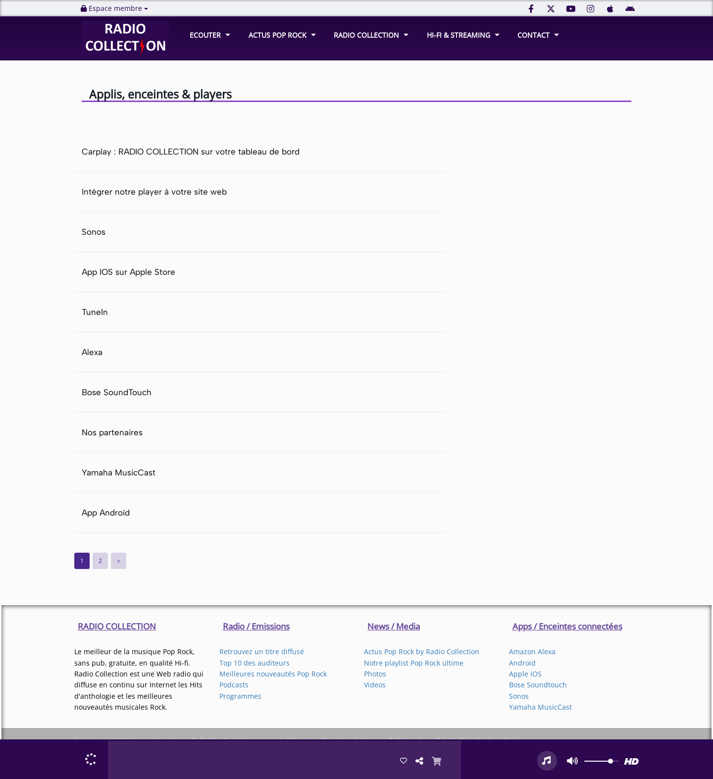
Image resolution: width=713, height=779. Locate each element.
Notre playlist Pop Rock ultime (413, 663)
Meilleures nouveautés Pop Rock (273, 673)
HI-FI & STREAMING (458, 35)
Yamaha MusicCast (540, 707)
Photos (375, 673)
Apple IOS (525, 673)
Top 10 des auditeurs (254, 663)
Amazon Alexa (532, 651)
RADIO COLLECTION (366, 35)
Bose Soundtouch (538, 684)
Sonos (519, 696)
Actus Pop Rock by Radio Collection (421, 651)
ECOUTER (205, 35)
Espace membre (114, 8)
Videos (375, 684)
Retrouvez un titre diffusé (261, 651)
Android (522, 663)
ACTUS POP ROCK (277, 35)
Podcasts (234, 684)
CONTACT (533, 35)
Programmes (240, 696)
